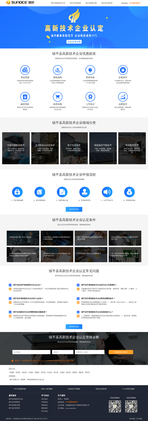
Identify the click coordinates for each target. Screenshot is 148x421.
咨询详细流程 (74, 209)
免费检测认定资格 (121, 352)
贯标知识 (44, 405)
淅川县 (56, 372)
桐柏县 (81, 372)
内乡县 (49, 372)
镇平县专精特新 (75, 3)
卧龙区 (18, 372)
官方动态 (44, 411)
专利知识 (44, 402)
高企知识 (44, 399)
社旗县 (62, 372)
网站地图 (132, 418)
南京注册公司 (14, 379)
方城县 (30, 372)
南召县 (24, 372)
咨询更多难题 (74, 326)
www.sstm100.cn (71, 408)
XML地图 (139, 418)
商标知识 (44, 408)
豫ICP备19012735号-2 (41, 418)
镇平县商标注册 (91, 3)
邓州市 (87, 372)
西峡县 (37, 372)
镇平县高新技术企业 (58, 3)
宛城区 (12, 372)
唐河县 (68, 372)
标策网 (22, 379)
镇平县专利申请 (106, 3)
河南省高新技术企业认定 (35, 379)
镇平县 (43, 372)
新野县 (74, 372)
